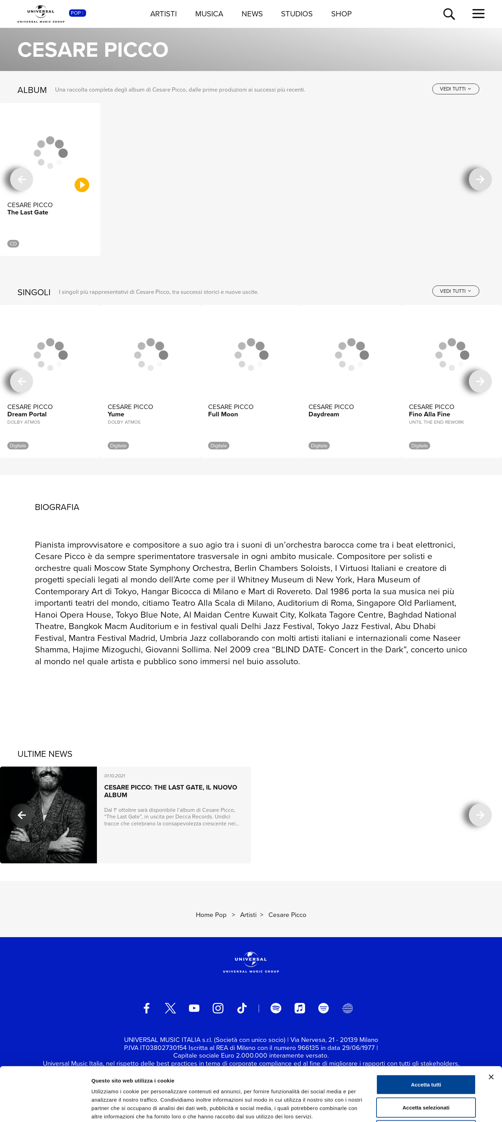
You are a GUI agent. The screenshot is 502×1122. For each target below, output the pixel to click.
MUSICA (209, 13)
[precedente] (21, 179)
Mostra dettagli (367, 1108)
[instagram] (218, 1008)
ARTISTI (163, 13)
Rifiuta (426, 1076)
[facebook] (146, 1008)
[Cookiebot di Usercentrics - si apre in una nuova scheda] (45, 1108)
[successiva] (480, 179)
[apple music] (300, 1008)
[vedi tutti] (455, 89)
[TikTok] (242, 1008)
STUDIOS (297, 13)
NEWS (252, 13)
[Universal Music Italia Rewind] (347, 1008)
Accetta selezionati (425, 1054)
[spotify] (276, 1008)
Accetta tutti (426, 1031)
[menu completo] (478, 13)
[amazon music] (323, 1008)
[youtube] (194, 1008)
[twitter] (170, 1008)
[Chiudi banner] (491, 1023)
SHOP (341, 13)
